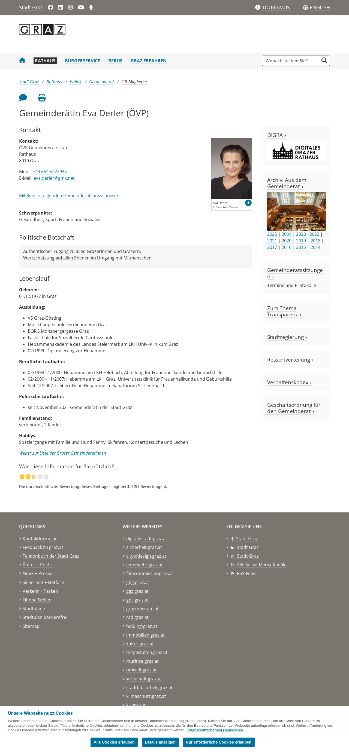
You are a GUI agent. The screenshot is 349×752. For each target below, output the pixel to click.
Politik (76, 82)
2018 (315, 241)
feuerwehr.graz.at (144, 565)
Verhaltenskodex (289, 382)
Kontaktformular (40, 539)
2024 (286, 234)
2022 (314, 234)
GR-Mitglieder (134, 82)
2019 (301, 241)
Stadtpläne (34, 609)
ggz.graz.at (137, 591)
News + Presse (37, 573)
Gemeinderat (101, 82)
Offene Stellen (37, 600)
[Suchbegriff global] (291, 61)
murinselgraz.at (142, 661)
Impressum (234, 730)
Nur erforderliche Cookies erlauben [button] (218, 742)
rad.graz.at (137, 617)
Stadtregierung (287, 337)
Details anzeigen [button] (160, 742)
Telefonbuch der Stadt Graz (51, 556)
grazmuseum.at (142, 609)
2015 (301, 247)
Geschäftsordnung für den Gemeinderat (294, 408)
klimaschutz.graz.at (146, 696)
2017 (272, 247)
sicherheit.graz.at (144, 547)
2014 (315, 247)
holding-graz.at (141, 626)
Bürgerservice (82, 61)
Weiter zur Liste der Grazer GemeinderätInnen (62, 453)
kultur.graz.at (140, 644)
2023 (301, 234)
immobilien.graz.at (145, 635)
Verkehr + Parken (40, 591)
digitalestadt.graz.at (146, 539)
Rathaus (45, 61)
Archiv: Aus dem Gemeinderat (286, 183)
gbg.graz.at (137, 582)
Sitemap (31, 626)
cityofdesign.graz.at (146, 556)
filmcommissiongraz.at (149, 573)
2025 (272, 234)
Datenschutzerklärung (204, 730)
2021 (272, 241)
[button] (320, 8)
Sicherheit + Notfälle (43, 582)
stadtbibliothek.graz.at (149, 687)
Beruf (115, 61)
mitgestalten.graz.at (146, 652)
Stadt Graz (31, 7)
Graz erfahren (149, 61)
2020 (286, 241)
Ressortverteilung (290, 359)
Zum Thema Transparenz (284, 311)
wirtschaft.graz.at (144, 679)
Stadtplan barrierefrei (45, 617)
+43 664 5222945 (50, 172)
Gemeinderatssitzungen (295, 273)
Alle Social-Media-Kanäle (262, 565)
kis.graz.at (136, 705)
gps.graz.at (137, 600)
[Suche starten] (324, 60)
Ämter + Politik (38, 565)
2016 (286, 247)
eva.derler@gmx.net (54, 178)
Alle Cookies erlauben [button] (114, 742)
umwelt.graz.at (141, 670)
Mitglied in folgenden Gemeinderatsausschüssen (69, 195)
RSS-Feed (246, 573)
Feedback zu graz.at (43, 547)
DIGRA (276, 135)
